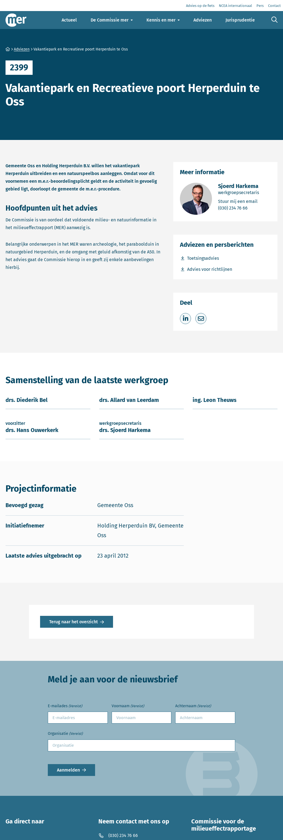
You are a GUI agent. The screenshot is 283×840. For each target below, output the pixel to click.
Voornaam (128, 706)
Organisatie (65, 733)
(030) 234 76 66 (238, 208)
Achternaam (193, 706)
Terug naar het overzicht (73, 621)
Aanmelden (68, 770)
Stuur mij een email (238, 201)
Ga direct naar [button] (25, 821)
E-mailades (65, 706)
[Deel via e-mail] (200, 318)
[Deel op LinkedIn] (185, 318)
